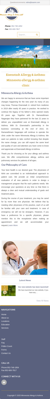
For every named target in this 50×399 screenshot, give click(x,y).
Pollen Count (6, 346)
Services (5, 328)
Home (3, 314)
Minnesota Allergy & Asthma (32, 395)
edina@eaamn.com (33, 2)
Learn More (13, 225)
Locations (5, 321)
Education (5, 324)
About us (5, 318)
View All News (42, 300)
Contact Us (6, 353)
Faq (3, 343)
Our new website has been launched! (33, 287)
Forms (4, 350)
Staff (3, 339)
